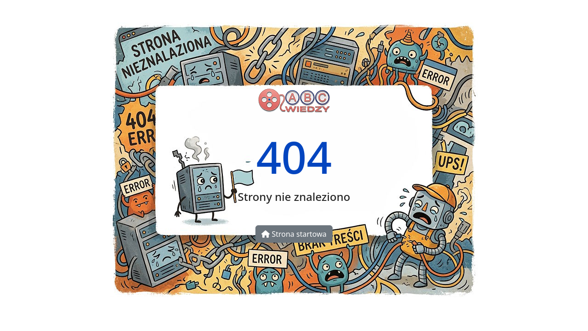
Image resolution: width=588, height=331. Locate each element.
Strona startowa (293, 234)
